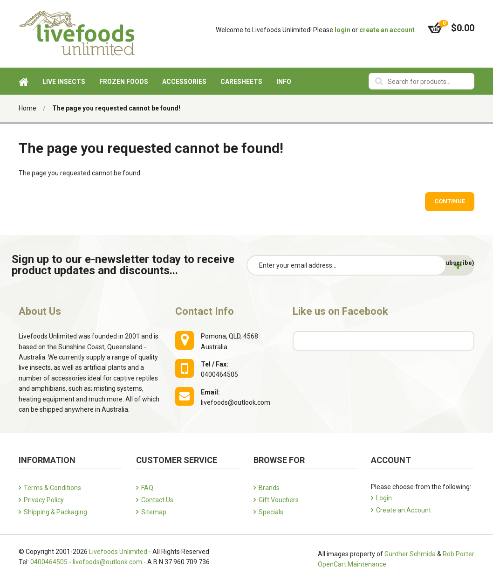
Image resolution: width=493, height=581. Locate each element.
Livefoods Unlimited (118, 551)
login (342, 30)
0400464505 (49, 562)
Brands (269, 487)
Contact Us (157, 500)
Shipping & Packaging (55, 512)
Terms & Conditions (52, 487)
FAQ (147, 487)
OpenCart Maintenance (352, 564)
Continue (449, 201)
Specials (271, 512)
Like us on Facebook (340, 311)
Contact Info (204, 311)
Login (384, 498)
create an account (387, 30)
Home (27, 108)
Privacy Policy (44, 500)
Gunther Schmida (410, 554)
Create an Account (403, 510)
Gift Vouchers (279, 500)
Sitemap (153, 512)
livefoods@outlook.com (107, 562)
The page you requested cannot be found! (116, 108)
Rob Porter (458, 554)
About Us (40, 311)
